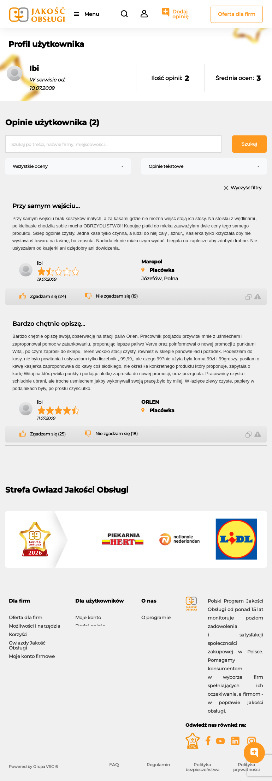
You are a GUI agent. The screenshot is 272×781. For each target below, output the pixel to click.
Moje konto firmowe (32, 652)
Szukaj (249, 144)
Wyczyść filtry (246, 188)
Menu (91, 14)
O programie (156, 614)
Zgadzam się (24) (48, 296)
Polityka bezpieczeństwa (202, 767)
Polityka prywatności (246, 767)
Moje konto (88, 614)
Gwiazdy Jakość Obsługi (27, 641)
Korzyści (18, 631)
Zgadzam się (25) (48, 434)
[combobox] (68, 166)
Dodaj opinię (180, 14)
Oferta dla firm (236, 14)
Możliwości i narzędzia (34, 622)
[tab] (37, 601)
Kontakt (150, 622)
